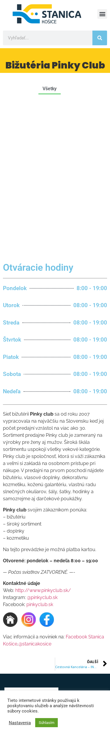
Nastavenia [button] (20, 722)
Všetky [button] (50, 88)
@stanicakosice (34, 489)
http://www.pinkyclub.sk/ (43, 435)
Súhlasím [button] (46, 722)
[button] (102, 14)
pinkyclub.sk (39, 449)
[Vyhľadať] (99, 38)
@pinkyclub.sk (42, 442)
